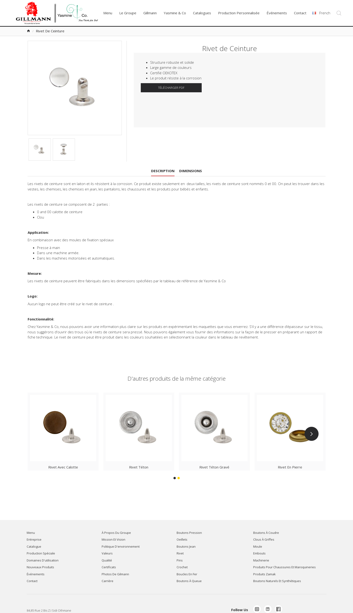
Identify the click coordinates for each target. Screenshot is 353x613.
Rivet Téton (138, 467)
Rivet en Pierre (290, 467)
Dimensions (190, 170)
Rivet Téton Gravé (214, 467)
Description (163, 170)
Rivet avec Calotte (63, 467)
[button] (312, 434)
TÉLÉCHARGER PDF (171, 87)
